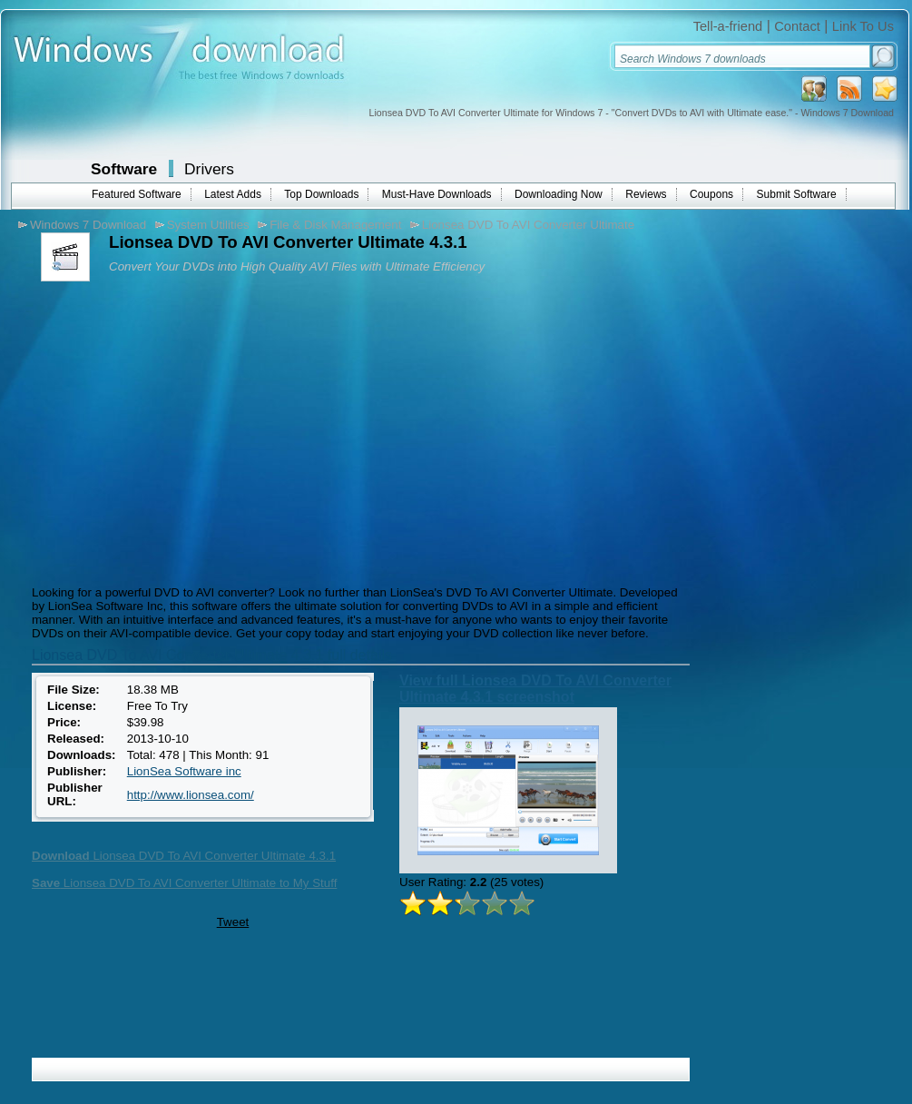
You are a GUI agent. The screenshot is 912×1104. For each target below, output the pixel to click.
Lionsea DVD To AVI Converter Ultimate (528, 225)
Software (124, 169)
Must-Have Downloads (437, 194)
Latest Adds (232, 194)
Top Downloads (321, 194)
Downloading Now (559, 194)
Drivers (209, 169)
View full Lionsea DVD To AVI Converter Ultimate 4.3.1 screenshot (535, 689)
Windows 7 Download (88, 225)
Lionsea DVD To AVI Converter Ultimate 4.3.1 (184, 855)
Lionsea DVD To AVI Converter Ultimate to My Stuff (184, 883)
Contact (797, 26)
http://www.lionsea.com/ (190, 795)
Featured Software (136, 194)
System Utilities (208, 225)
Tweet (233, 922)
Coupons (711, 194)
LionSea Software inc (184, 771)
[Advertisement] (179, 431)
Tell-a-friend (728, 26)
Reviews (645, 194)
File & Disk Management (335, 225)
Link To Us (863, 26)
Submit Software (797, 194)
